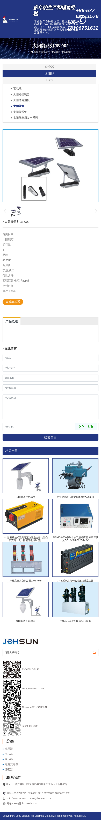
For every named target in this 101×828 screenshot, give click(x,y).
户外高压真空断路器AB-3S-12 (75, 621)
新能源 (44, 51)
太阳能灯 (66, 51)
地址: (8, 784)
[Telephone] (50, 388)
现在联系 (13, 301)
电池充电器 (11, 764)
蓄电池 (17, 88)
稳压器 (9, 748)
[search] (94, 652)
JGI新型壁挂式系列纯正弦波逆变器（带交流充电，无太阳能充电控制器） (25, 539)
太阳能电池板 (21, 100)
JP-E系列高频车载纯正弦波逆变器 (75, 580)
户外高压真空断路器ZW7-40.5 (25, 580)
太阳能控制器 (21, 94)
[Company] (50, 378)
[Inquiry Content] (50, 407)
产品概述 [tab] (11, 321)
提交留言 (50, 437)
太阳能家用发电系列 (25, 117)
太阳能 (55, 51)
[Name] (50, 357)
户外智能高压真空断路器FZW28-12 (75, 497)
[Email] (50, 368)
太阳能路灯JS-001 (25, 497)
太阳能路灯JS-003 (25, 621)
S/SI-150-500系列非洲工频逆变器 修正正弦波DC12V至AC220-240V (75, 539)
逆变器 (49, 67)
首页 (36, 51)
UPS (49, 80)
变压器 (9, 753)
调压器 (9, 759)
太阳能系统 (20, 111)
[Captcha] (38, 427)
